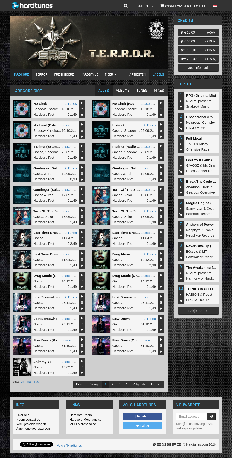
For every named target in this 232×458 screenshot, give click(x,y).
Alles (104, 90)
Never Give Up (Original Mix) (209, 246)
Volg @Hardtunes (69, 445)
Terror (42, 74)
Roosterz (210, 294)
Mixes (159, 90)
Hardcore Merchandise (86, 419)
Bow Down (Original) (129, 340)
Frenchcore (64, 74)
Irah (50, 173)
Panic (209, 230)
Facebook (142, 416)
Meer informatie (198, 68)
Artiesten (138, 74)
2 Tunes (71, 104)
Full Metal (194, 138)
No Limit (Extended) (49, 125)
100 (36, 382)
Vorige (94, 384)
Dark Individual (213, 187)
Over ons (22, 415)
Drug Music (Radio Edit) (52, 276)
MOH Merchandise (83, 424)
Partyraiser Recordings (203, 257)
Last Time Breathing (49, 233)
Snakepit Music (197, 106)
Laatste (156, 384)
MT (204, 251)
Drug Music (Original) (129, 276)
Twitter (142, 426)
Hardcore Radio (81, 415)
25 (23, 382)
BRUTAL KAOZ (197, 300)
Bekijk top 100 (198, 311)
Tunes (142, 90)
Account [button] (144, 5)
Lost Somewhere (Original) (55, 319)
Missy (203, 144)
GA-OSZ (192, 165)
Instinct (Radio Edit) (128, 147)
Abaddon (193, 187)
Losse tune (149, 104)
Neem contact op (28, 419)
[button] (126, 5)
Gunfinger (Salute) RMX (52, 168)
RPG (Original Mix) (201, 95)
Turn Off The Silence (128, 211)
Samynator (194, 208)
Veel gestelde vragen (31, 424)
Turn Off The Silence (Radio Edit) (138, 190)
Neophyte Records (200, 235)
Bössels (192, 251)
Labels (158, 74)
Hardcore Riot (43, 114)
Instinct (118, 125)
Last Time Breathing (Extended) (138, 233)
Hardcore (21, 74)
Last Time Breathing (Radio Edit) (59, 254)
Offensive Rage (197, 149)
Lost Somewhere (46, 297)
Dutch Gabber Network (203, 171)
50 (29, 382)
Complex (208, 122)
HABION (192, 294)
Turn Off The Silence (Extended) (59, 211)
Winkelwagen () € (183, 5)
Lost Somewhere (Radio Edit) (136, 297)
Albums (123, 90)
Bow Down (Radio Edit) (52, 340)
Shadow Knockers (47, 109)
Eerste (80, 384)
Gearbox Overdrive (200, 192)
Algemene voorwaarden (33, 428)
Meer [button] (110, 74)
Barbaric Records (199, 214)
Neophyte (193, 230)
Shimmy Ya (42, 362)
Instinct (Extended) (48, 147)
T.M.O (190, 144)
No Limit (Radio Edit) (129, 104)
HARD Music (195, 128)
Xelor (128, 195)
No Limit (40, 104)
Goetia (117, 130)
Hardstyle (89, 74)
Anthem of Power (200, 224)
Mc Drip (209, 165)
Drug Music (121, 254)
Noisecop (193, 122)
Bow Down (121, 319)
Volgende (139, 384)
